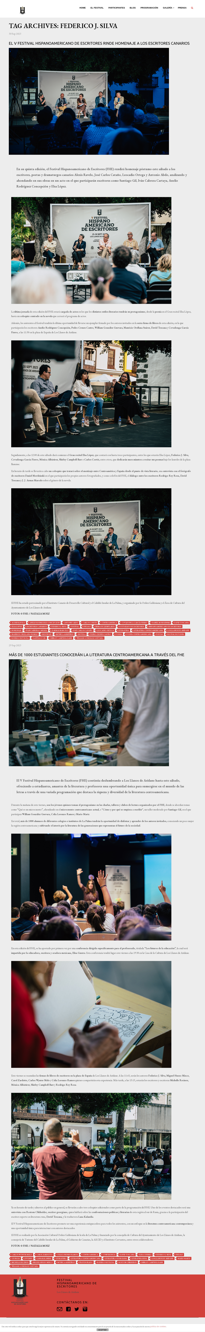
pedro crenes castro (100, 634)
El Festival (97, 8)
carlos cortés (90, 623)
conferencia (108, 1255)
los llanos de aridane (178, 630)
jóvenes (28, 1258)
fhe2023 (87, 626)
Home (82, 8)
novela (82, 634)
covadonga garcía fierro (134, 623)
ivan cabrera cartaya (36, 630)
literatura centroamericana (148, 630)
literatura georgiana (116, 1258)
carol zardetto (45, 1255)
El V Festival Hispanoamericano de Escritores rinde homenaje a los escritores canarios (99, 43)
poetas (159, 634)
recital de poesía (175, 634)
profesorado (86, 1262)
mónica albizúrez (65, 634)
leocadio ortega (105, 630)
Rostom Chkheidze (128, 1262)
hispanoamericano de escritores (165, 626)
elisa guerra (145, 1255)
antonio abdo (71, 623)
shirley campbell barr (61, 638)
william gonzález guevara (90, 638)
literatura (123, 630)
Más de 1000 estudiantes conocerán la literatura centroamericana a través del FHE (96, 655)
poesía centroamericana (139, 634)
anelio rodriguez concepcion (44, 623)
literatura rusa (139, 1258)
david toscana (181, 623)
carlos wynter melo (22, 1255)
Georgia (16, 1258)
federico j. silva (58, 626)
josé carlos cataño (82, 630)
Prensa (182, 8)
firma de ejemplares (105, 626)
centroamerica (109, 623)
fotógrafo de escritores (131, 626)
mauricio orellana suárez (25, 634)
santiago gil (39, 638)
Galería (168, 8)
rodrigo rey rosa (20, 638)
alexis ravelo (18, 623)
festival (75, 626)
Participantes (116, 8)
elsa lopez (17, 626)
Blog (133, 8)
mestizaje (47, 634)
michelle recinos (20, 1262)
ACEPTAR (102, 1330)
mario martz (184, 1258)
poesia (118, 634)
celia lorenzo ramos (67, 1255)
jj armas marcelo (60, 630)
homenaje (16, 630)
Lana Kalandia (44, 1258)
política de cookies (158, 1326)
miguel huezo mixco (43, 1262)
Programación (149, 8)
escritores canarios (36, 626)
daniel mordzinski (161, 623)
